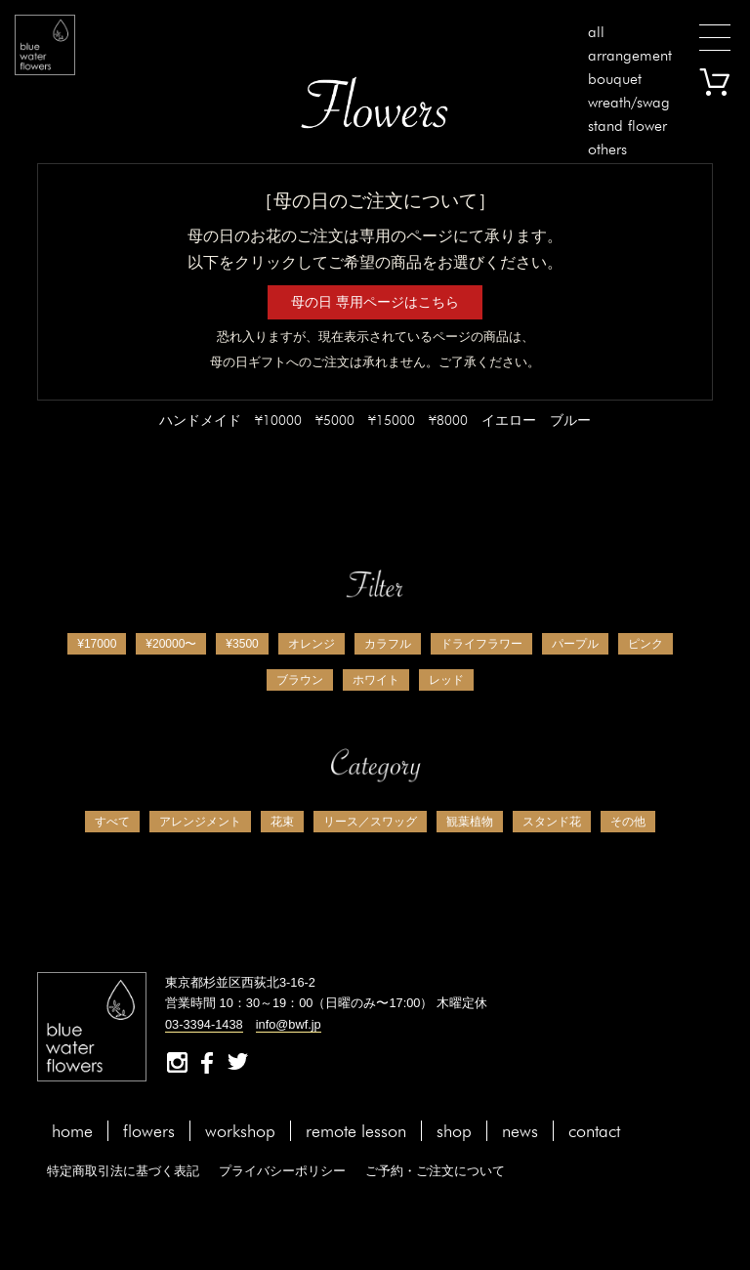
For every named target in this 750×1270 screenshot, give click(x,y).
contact (594, 1131)
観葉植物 (469, 821)
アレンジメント (200, 821)
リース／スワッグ (370, 821)
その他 (628, 821)
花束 (282, 821)
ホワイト (376, 680)
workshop (240, 1131)
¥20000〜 (171, 644)
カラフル (387, 644)
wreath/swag (629, 102)
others (607, 149)
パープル (575, 644)
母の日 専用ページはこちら (375, 302)
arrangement (630, 55)
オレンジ (311, 644)
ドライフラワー (481, 644)
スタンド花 (551, 821)
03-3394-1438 (204, 1024)
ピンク (645, 644)
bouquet (615, 78)
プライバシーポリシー (282, 1171)
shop (454, 1131)
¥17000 (96, 644)
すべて (112, 821)
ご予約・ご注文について (435, 1171)
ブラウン (299, 680)
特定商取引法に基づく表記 (123, 1171)
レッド (446, 680)
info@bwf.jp (288, 1024)
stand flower (627, 125)
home (72, 1131)
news (520, 1131)
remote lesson (356, 1131)
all (596, 31)
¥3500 (242, 644)
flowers (149, 1131)
